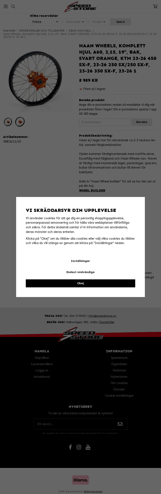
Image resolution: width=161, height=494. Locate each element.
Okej (80, 283)
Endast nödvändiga (80, 272)
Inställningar (80, 261)
